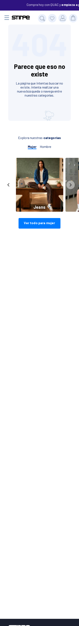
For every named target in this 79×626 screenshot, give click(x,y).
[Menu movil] (7, 17)
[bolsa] (73, 18)
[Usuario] (62, 18)
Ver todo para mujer (39, 223)
